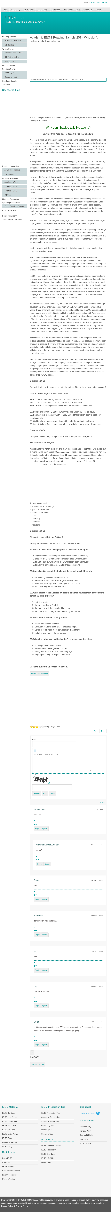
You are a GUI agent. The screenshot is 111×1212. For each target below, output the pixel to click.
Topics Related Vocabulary (13, 219)
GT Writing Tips (47, 1126)
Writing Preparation (10, 178)
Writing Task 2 (10, 61)
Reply (37, 828)
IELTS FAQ (15, 10)
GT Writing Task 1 (12, 57)
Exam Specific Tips (9, 1175)
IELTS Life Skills (47, 1158)
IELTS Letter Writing (10, 1134)
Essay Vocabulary (9, 216)
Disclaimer (84, 1139)
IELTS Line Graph (9, 1117)
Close (41, 1064)
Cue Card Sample (9, 81)
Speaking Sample (9, 69)
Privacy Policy (85, 1131)
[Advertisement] (14, 128)
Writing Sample (8, 49)
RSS (102, 802)
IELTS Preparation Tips (50, 1113)
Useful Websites (8, 1179)
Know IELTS (7, 1158)
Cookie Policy (85, 1127)
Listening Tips (46, 1130)
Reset (98, 2)
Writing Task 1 (11, 186)
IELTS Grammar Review (51, 1146)
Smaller (104, 2)
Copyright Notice (86, 1135)
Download (56, 10)
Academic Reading (13, 40)
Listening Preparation (10, 199)
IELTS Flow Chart (9, 1126)
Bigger (93, 2)
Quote (44, 828)
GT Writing (9, 195)
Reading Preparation (10, 166)
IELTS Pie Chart (8, 1130)
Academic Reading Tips (50, 1117)
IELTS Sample (43, 10)
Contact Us (87, 10)
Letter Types (46, 1162)
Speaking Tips (47, 1134)
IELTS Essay (7, 1138)
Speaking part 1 (11, 73)
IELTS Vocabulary (48, 1150)
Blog (78, 10)
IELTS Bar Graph (9, 1113)
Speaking (6, 84)
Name (34, 740)
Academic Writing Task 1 (14, 53)
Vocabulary (68, 10)
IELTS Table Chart (9, 1121)
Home (5, 10)
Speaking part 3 (11, 77)
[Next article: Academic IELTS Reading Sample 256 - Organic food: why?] (103, 731)
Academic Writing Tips (50, 1121)
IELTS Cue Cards (48, 1154)
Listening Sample (9, 66)
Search (98, 10)
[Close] (32, 1052)
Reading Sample (9, 37)
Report (34, 1064)
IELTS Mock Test (9, 210)
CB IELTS (6, 1162)
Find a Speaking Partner (14, 206)
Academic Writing (11, 182)
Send (45, 794)
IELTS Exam (29, 10)
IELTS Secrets (8, 1167)
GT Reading (9, 45)
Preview (37, 794)
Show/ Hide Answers (39, 674)
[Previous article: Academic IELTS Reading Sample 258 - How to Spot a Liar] (95, 731)
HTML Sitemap (86, 1143)
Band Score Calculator (11, 1171)
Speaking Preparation (11, 203)
